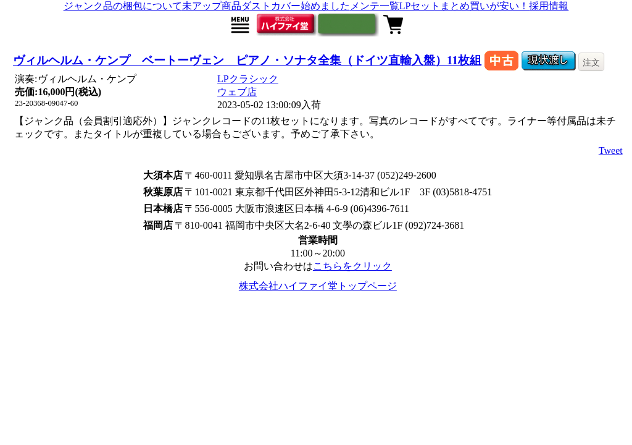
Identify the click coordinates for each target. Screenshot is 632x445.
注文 (591, 62)
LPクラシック (247, 79)
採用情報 (548, 6)
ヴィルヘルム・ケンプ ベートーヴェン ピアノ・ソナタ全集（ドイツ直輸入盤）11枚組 (247, 60)
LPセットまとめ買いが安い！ (464, 6)
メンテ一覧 (374, 6)
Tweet (611, 150)
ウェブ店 (237, 92)
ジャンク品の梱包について (123, 6)
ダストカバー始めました (295, 6)
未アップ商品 (211, 6)
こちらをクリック (352, 266)
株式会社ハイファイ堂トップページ (318, 286)
